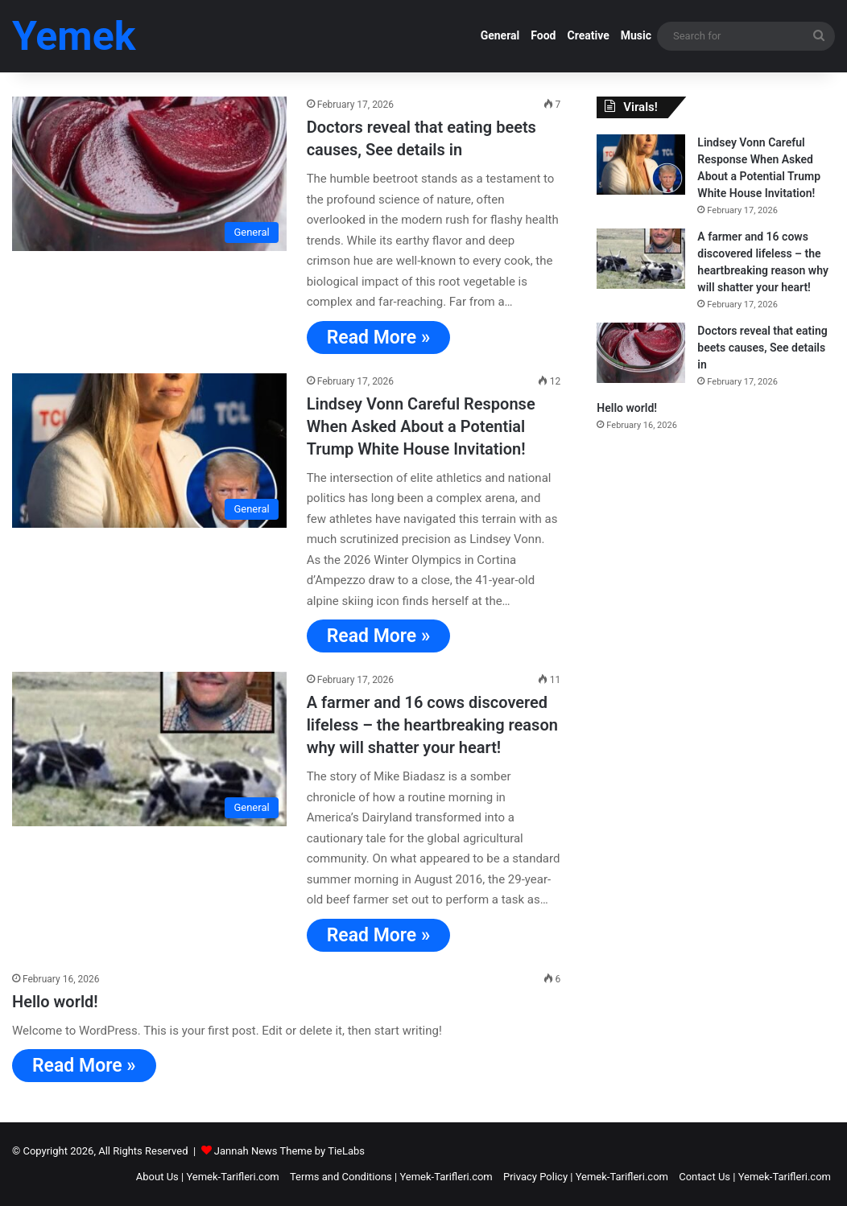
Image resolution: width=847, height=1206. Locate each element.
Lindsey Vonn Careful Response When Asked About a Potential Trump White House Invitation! (421, 426)
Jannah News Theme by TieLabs (289, 1151)
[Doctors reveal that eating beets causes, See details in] (149, 174)
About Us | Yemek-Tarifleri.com (207, 1177)
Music (636, 35)
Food (543, 35)
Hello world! (55, 1001)
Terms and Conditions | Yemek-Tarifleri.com (391, 1177)
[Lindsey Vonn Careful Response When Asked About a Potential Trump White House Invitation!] (149, 450)
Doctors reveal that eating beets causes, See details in (762, 347)
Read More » (379, 337)
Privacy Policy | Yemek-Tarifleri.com (585, 1177)
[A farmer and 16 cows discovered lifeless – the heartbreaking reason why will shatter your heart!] (149, 749)
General (500, 35)
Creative (588, 35)
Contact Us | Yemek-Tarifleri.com (755, 1177)
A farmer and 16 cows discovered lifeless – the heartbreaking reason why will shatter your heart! (432, 725)
